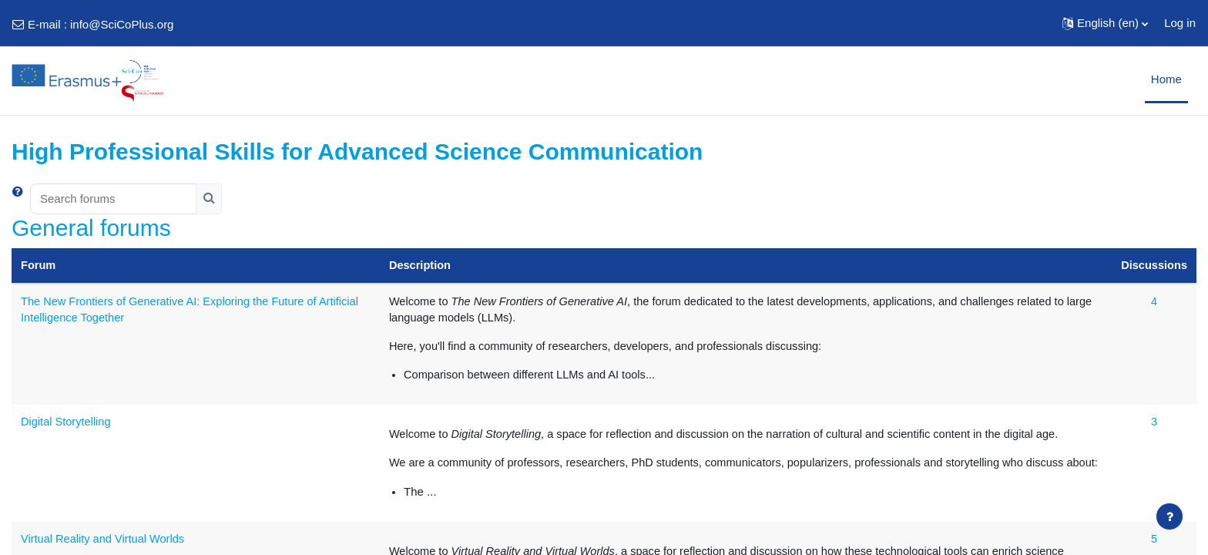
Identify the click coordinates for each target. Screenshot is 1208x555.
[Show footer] (1169, 516)
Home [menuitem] (1166, 79)
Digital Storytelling (67, 422)
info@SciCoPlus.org (121, 24)
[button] (1105, 23)
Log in (1180, 22)
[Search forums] (113, 198)
